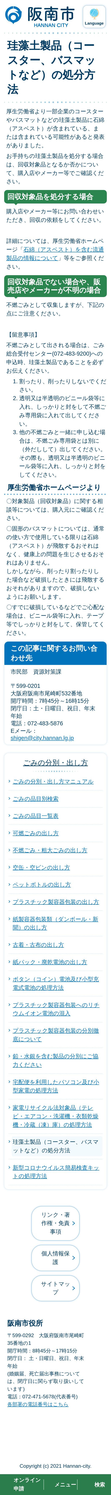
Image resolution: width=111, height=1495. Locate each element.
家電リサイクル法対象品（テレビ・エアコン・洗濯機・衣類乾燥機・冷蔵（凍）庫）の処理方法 (55, 1116)
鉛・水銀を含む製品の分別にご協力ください (55, 1060)
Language (94, 23)
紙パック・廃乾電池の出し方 (50, 962)
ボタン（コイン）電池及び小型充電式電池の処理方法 (56, 983)
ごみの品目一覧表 (36, 816)
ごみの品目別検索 (36, 799)
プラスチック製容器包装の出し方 (56, 902)
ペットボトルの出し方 (42, 884)
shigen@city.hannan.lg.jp (42, 738)
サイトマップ (55, 1288)
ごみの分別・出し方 (55, 763)
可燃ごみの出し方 (36, 833)
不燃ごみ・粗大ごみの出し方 (50, 850)
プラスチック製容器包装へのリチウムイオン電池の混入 (56, 1009)
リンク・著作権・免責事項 (55, 1223)
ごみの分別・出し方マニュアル (53, 781)
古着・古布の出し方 (38, 945)
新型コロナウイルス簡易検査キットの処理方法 (56, 1171)
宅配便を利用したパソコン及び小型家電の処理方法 (56, 1086)
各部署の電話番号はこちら (38, 1404)
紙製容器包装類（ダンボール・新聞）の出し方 (55, 923)
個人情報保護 (55, 1257)
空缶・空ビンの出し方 (41, 867)
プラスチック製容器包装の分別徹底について (56, 1034)
